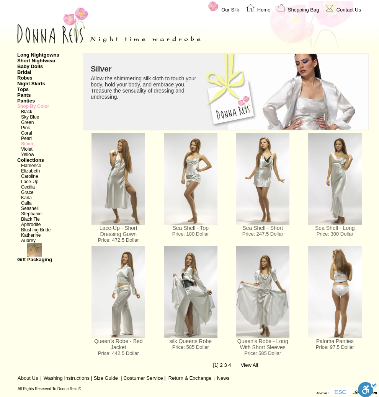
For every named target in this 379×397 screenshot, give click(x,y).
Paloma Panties (335, 341)
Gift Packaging (45, 252)
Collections (30, 160)
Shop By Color (33, 106)
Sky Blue (30, 117)
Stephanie (31, 213)
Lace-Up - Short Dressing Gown (118, 231)
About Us (28, 378)
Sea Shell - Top (190, 228)
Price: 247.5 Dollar (262, 234)
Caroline (29, 176)
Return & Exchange (190, 378)
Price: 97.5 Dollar (335, 347)
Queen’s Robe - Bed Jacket (118, 344)
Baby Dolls (30, 66)
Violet (27, 149)
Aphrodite (31, 224)
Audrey (28, 240)
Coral (26, 133)
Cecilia (28, 187)
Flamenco (31, 165)
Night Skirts (31, 83)
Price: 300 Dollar (335, 234)
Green (27, 122)
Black (26, 111)
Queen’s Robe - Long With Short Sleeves (262, 344)
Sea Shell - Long (335, 228)
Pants (24, 95)
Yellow (27, 154)
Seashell (30, 208)
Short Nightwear (36, 60)
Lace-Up (29, 181)
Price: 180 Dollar (190, 234)
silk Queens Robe (190, 341)
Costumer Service (143, 378)
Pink (25, 127)
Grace (27, 192)
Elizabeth (30, 171)
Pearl (26, 138)
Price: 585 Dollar (190, 347)
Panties (26, 101)
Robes (25, 78)
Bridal (24, 72)
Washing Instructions (67, 378)
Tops (23, 89)
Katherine (31, 235)
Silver (27, 143)
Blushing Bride (36, 230)
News (223, 378)
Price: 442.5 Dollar (118, 353)
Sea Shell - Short (262, 228)
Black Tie (30, 219)
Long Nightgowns (38, 55)
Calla (26, 203)
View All (249, 365)
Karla (26, 197)
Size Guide (105, 378)
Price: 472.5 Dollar (118, 240)
